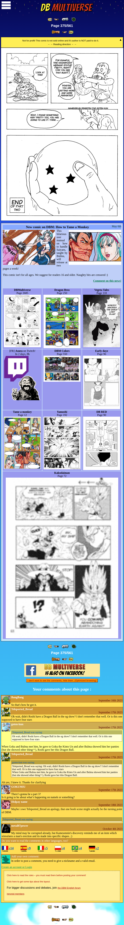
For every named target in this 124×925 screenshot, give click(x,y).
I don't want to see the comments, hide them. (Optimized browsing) (62, 680)
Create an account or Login (17, 867)
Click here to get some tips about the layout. (28, 881)
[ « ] (65, 19)
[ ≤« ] (56, 19)
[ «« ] (50, 19)
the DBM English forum (69, 888)
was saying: (27, 732)
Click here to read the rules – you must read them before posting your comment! (46, 875)
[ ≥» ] (64, 32)
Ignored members (15, 894)
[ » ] (55, 32)
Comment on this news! (107, 280)
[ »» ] (71, 32)
